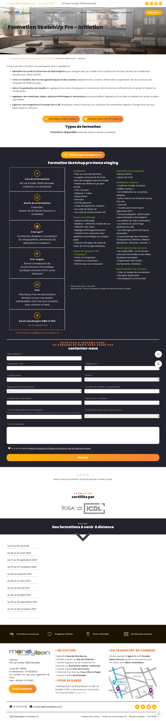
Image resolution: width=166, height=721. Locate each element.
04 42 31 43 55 (47, 3)
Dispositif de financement (21, 386)
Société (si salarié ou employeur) (102, 386)
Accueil (12, 58)
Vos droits (68, 12)
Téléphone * (91, 363)
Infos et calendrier (121, 12)
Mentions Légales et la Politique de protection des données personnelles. (60, 448)
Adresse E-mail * (16, 363)
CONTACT (153, 12)
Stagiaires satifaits (64, 634)
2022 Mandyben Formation (23, 716)
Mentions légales (137, 716)
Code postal (14, 375)
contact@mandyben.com (21, 3)
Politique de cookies (90, 716)
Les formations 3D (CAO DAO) (41, 58)
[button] (61, 119)
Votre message (15, 423)
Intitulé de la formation (19, 398)
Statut (88, 375)
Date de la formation (96, 398)
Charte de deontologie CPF (114, 716)
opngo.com (80, 692)
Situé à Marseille (101, 634)
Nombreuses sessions (141, 634)
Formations (22, 58)
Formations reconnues (28, 634)
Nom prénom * (15, 353)
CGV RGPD (152, 716)
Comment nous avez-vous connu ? (103, 409)
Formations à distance (92, 12)
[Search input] (86, 44)
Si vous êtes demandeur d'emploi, (25, 409)
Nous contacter (22, 688)
